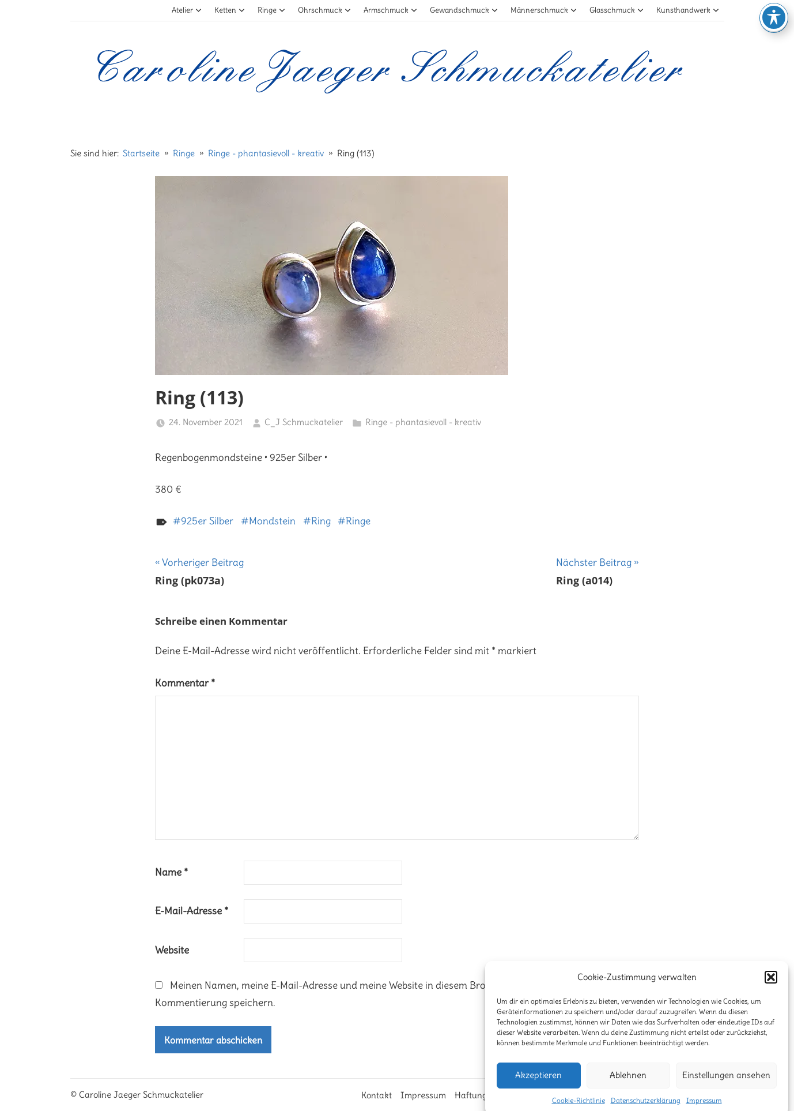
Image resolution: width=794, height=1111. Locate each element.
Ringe (272, 10)
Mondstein (272, 521)
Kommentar (185, 683)
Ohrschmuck (324, 10)
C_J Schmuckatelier (303, 421)
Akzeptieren (538, 1087)
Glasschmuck (616, 10)
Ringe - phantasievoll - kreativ (423, 421)
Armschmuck (391, 10)
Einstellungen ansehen (726, 1087)
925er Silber (207, 521)
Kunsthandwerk (688, 10)
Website (172, 950)
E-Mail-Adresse (191, 910)
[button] (771, 989)
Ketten (229, 10)
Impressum (423, 1095)
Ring (321, 521)
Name (171, 872)
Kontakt (376, 1095)
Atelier (187, 10)
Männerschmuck (544, 10)
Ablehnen (628, 1087)
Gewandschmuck (464, 10)
